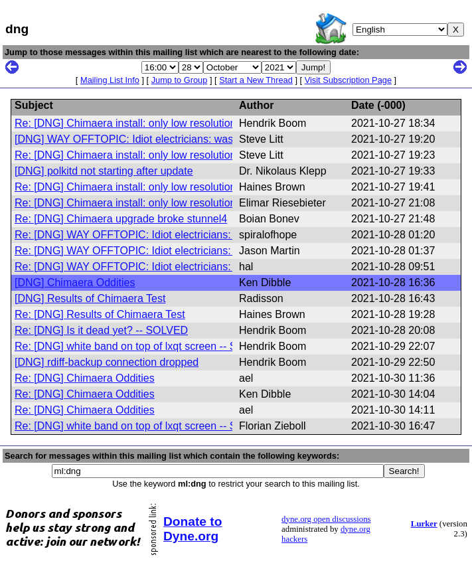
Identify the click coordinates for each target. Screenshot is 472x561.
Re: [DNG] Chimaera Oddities (85, 378)
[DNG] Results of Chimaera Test (90, 298)
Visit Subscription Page (348, 80)
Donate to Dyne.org (192, 529)
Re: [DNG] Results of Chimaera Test (100, 314)
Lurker (424, 523)
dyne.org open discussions (325, 519)
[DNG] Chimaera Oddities (75, 282)
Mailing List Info (109, 80)
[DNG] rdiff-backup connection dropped (106, 362)
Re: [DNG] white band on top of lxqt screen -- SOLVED (143, 346)
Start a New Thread (256, 80)
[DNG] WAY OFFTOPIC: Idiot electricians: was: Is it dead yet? (160, 139)
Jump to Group (179, 80)
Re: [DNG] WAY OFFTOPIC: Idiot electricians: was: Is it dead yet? (170, 234)
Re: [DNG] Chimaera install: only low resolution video (139, 123)
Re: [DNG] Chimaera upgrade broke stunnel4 (121, 218)
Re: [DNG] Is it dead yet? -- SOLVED (101, 330)
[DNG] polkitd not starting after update (104, 171)
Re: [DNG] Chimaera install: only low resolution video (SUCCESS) (170, 187)
